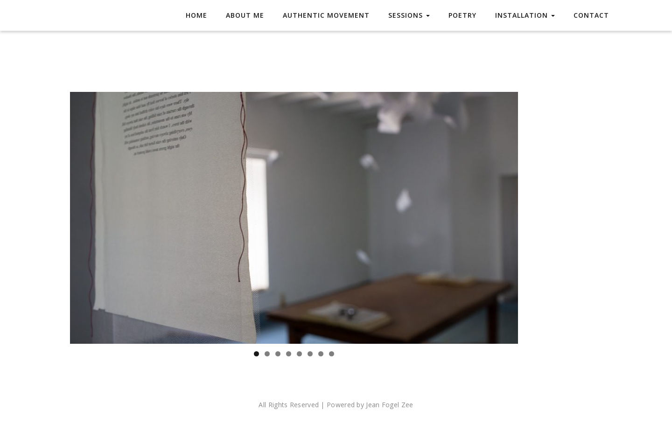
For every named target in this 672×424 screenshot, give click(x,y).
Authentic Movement (326, 15)
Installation (525, 15)
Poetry (462, 15)
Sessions (409, 15)
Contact (591, 15)
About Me (245, 15)
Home (196, 15)
